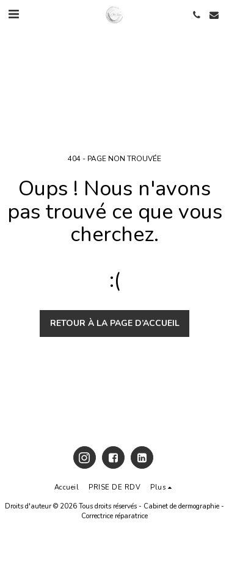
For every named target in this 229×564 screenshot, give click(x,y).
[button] (13, 14)
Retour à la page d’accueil (115, 323)
